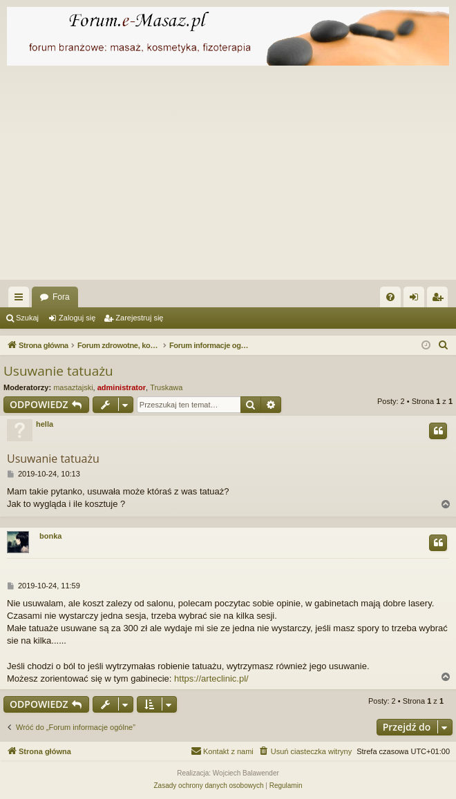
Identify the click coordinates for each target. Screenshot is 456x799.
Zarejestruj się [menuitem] (440, 299)
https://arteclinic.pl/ (211, 678)
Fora (61, 297)
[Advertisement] (228, 176)
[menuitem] (390, 297)
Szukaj (27, 318)
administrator (121, 387)
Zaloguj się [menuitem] (417, 299)
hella (44, 424)
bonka (50, 536)
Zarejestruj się (139, 318)
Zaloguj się (77, 318)
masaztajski (73, 387)
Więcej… (21, 299)
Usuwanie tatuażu (58, 371)
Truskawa (166, 387)
